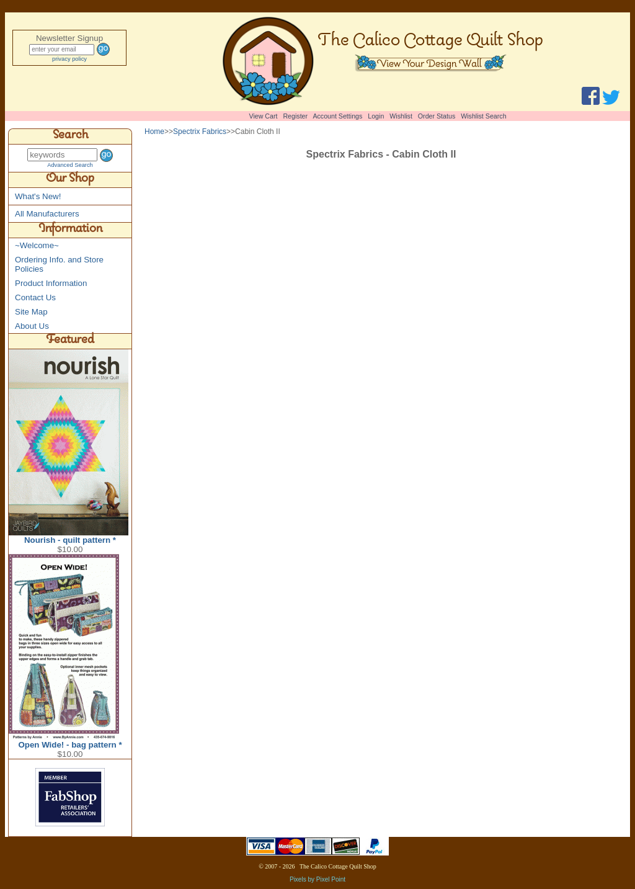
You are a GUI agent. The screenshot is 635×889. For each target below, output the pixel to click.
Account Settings (337, 116)
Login (376, 116)
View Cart (263, 116)
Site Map (31, 311)
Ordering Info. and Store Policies (59, 264)
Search (70, 136)
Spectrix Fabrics (199, 131)
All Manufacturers (47, 213)
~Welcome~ (37, 245)
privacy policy (69, 59)
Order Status (436, 116)
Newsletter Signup (69, 38)
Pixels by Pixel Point (317, 879)
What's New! (38, 196)
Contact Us (35, 297)
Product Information (51, 283)
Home (154, 131)
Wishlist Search (483, 116)
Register (295, 116)
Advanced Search (70, 165)
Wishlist (400, 116)
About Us (32, 326)
